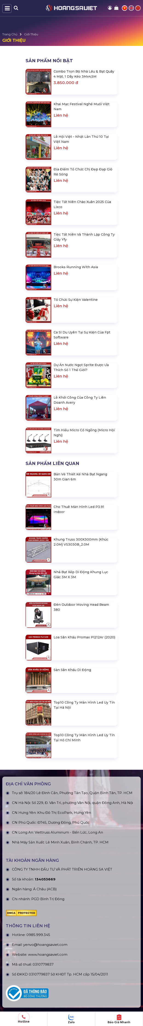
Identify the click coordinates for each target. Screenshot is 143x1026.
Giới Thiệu (31, 34)
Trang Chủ (9, 34)
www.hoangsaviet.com (47, 954)
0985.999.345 (38, 935)
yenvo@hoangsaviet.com (45, 944)
